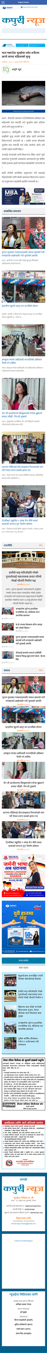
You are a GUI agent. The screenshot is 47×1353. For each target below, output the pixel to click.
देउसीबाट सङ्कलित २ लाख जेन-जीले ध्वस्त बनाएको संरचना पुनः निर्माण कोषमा (20, 522)
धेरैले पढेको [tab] (23, 968)
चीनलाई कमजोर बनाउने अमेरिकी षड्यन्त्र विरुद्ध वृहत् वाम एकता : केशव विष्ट (30, 656)
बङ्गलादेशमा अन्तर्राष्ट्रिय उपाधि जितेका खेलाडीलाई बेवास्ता (30, 977)
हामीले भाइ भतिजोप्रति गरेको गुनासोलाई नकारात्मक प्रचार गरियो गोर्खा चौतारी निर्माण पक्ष (23, 577)
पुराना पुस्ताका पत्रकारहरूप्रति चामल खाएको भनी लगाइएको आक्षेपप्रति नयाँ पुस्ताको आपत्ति (23, 254)
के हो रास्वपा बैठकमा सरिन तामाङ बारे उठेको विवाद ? (29, 626)
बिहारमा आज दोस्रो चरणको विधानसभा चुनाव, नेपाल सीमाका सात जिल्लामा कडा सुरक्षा (30, 1012)
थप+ (41, 545)
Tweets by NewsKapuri (23, 1240)
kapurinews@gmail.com (26, 1223)
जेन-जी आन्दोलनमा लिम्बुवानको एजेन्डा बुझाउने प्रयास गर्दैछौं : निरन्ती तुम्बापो (22, 415)
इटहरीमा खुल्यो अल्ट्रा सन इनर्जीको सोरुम (20, 306)
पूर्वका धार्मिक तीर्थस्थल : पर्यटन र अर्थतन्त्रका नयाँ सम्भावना (28, 1041)
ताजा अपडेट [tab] (23, 961)
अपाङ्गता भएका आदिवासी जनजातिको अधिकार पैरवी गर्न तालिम (22, 361)
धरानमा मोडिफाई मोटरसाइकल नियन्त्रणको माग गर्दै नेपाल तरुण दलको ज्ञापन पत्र (22, 468)
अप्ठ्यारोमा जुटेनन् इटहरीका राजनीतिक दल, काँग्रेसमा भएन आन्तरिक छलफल (28, 612)
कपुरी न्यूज (16, 70)
